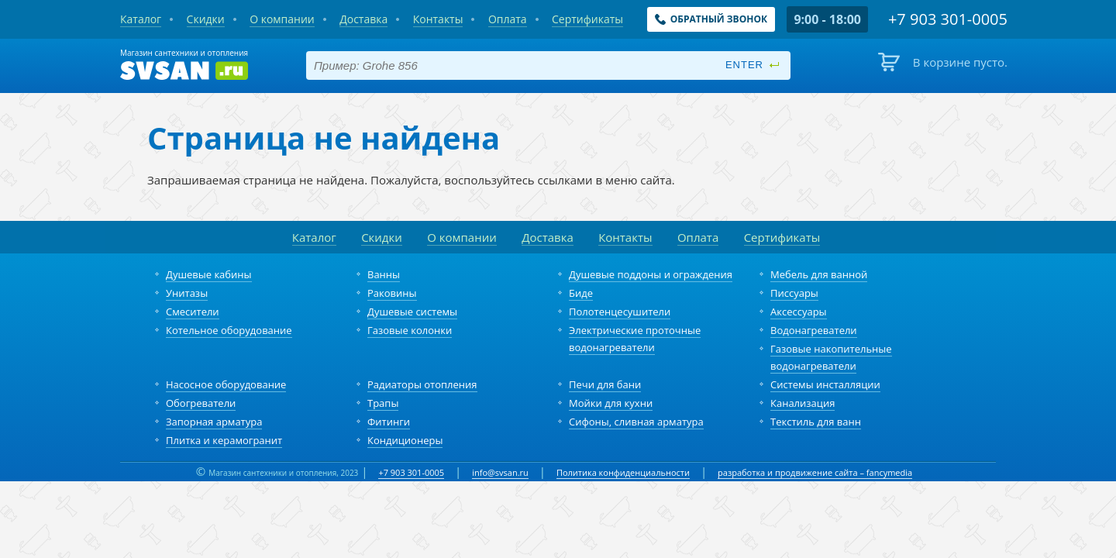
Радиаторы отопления (422, 384)
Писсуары (794, 293)
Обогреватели (201, 403)
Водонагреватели (813, 330)
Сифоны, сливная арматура (636, 422)
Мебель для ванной (818, 274)
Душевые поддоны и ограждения (650, 274)
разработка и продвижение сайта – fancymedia (815, 472)
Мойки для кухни (611, 403)
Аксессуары (798, 312)
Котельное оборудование (229, 330)
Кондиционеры (405, 440)
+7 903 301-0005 (411, 472)
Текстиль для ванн (815, 422)
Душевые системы (412, 312)
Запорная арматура (214, 422)
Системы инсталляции (825, 384)
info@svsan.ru (500, 472)
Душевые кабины (209, 274)
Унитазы (187, 293)
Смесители (192, 312)
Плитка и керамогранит (224, 440)
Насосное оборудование (226, 384)
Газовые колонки (409, 330)
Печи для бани (605, 384)
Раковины (392, 293)
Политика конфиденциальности (623, 472)
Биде (581, 293)
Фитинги (388, 422)
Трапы (382, 403)
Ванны (383, 274)
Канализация (802, 403)
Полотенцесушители (619, 312)
